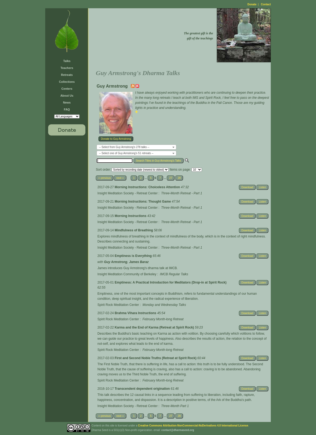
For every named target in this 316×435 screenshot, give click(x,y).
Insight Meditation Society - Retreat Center (127, 193)
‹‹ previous (104, 178)
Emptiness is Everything (134, 256)
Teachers (67, 67)
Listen (262, 187)
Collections (67, 81)
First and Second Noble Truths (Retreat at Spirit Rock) (156, 358)
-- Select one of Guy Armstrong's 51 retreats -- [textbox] (126, 153)
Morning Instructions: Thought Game (143, 201)
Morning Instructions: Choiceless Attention (148, 187)
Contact (266, 4)
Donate (251, 4)
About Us (66, 95)
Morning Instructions (131, 216)
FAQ (67, 109)
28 (179, 178)
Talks (66, 61)
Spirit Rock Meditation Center (118, 305)
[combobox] (136, 147)
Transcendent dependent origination (143, 389)
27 (170, 178)
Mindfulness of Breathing (134, 230)
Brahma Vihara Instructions (136, 313)
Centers (66, 88)
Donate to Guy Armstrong (116, 138)
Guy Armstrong (115, 262)
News (67, 102)
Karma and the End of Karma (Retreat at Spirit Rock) (155, 327)
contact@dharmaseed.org (177, 430)
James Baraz (138, 262)
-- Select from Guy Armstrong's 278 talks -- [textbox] (124, 147)
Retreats (67, 74)
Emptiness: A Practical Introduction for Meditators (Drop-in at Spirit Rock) (170, 282)
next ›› (120, 178)
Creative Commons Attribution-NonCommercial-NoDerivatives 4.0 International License (193, 425)
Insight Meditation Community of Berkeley (126, 274)
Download (247, 187)
